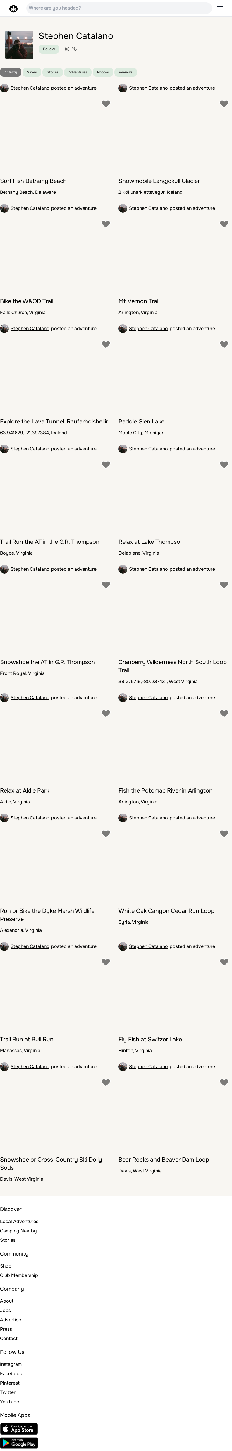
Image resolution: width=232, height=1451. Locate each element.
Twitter (8, 1392)
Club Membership (19, 1275)
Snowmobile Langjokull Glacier (159, 181)
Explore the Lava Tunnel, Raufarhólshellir (54, 421)
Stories (53, 72)
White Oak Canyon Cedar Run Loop (166, 911)
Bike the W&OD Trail (26, 301)
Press (6, 1329)
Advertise (10, 1320)
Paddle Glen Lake (141, 421)
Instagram (11, 1364)
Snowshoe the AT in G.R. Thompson (47, 662)
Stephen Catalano (30, 88)
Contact (9, 1338)
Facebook (11, 1374)
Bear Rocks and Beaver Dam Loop (163, 1159)
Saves (32, 72)
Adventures (77, 72)
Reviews (126, 72)
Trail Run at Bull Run (27, 1039)
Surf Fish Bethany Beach (33, 181)
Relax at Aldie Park (24, 790)
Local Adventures (19, 1221)
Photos (103, 72)
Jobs (5, 1310)
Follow (49, 49)
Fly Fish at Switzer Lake (150, 1039)
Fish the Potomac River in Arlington (165, 790)
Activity (10, 72)
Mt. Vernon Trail (138, 301)
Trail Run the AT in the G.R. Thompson (49, 542)
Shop (5, 1266)
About (6, 1301)
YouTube (9, 1402)
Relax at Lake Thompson (151, 542)
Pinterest (10, 1383)
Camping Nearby (18, 1231)
